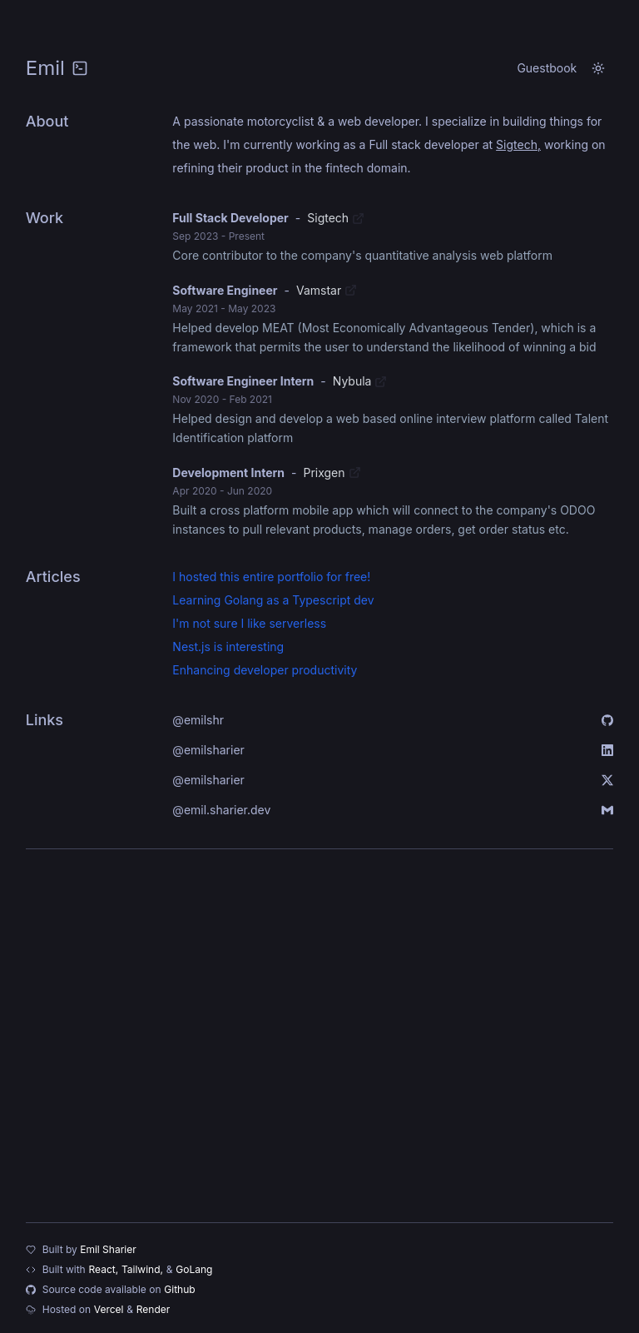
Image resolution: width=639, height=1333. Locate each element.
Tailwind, (142, 1269)
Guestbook (547, 68)
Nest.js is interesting (228, 646)
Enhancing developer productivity (264, 670)
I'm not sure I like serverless (249, 623)
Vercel (109, 1309)
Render (153, 1309)
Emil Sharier (108, 1249)
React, (103, 1269)
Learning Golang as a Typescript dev (273, 600)
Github (179, 1289)
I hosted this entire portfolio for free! (271, 577)
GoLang (194, 1269)
